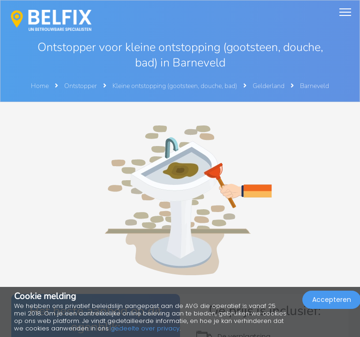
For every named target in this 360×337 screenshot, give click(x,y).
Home (40, 85)
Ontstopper (81, 85)
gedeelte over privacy (145, 328)
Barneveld (314, 85)
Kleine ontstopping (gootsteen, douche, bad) (175, 85)
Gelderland (269, 85)
